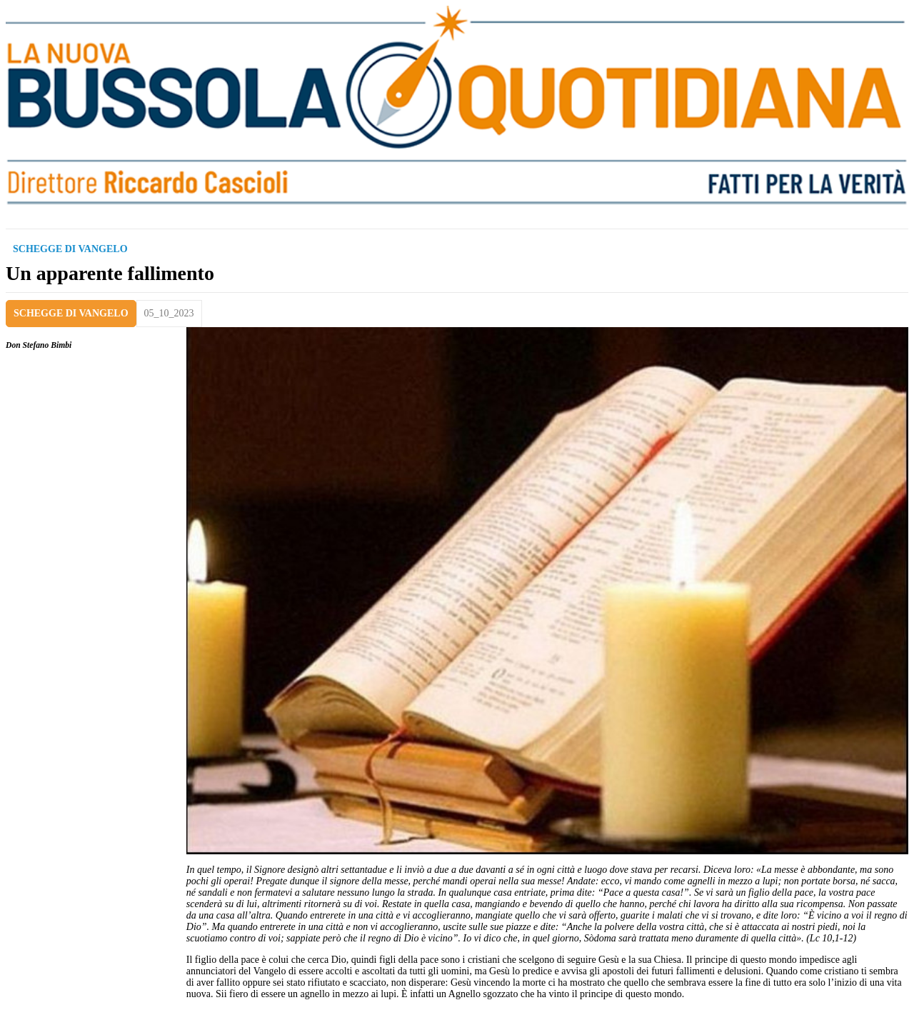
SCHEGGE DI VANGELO (71, 313)
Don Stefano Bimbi (38, 345)
